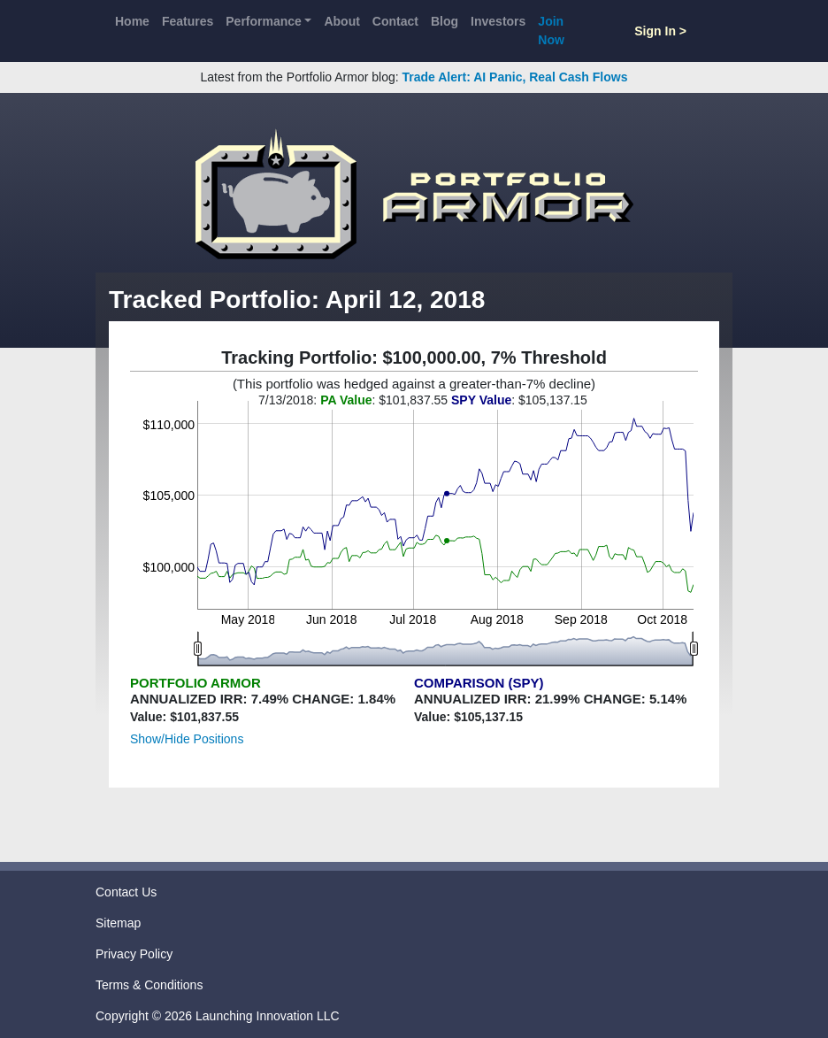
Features (187, 21)
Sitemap (118, 923)
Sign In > (660, 31)
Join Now (551, 30)
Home (132, 21)
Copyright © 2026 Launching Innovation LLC (218, 1016)
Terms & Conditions (149, 985)
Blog (444, 21)
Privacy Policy (134, 954)
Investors (498, 21)
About (341, 21)
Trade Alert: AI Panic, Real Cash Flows (515, 77)
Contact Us (126, 892)
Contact (395, 21)
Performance (264, 21)
